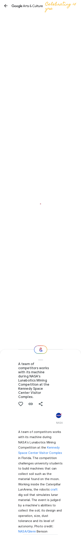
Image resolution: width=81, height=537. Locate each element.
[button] (6, 6)
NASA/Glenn (27, 531)
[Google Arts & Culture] (45, 6)
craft (54, 489)
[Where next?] (40, 350)
